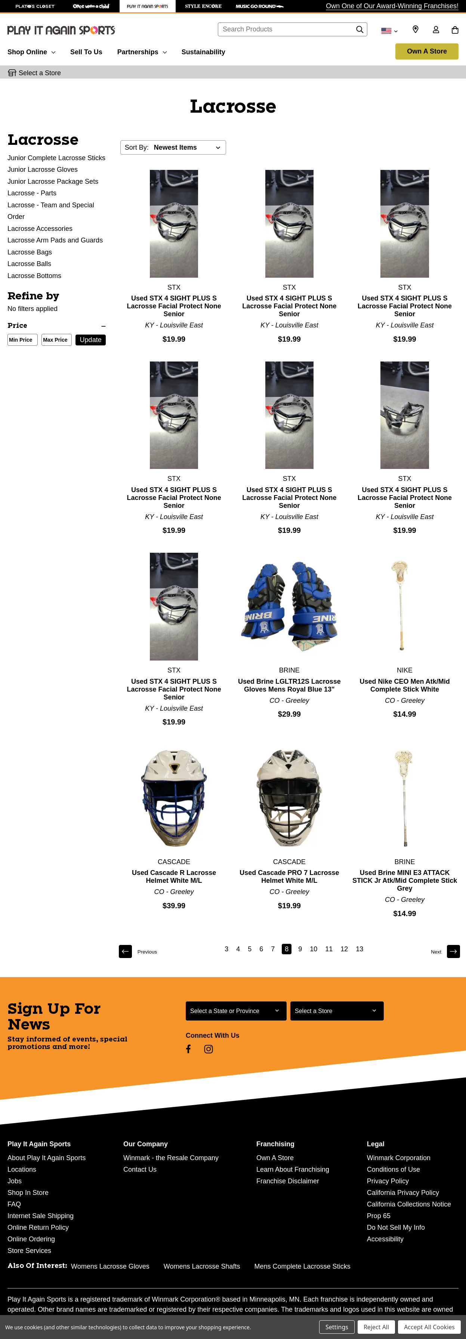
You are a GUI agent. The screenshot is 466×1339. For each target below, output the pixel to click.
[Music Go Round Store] (260, 6)
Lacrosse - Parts (31, 193)
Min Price (19, 341)
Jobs (14, 1181)
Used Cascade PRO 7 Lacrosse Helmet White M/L (289, 876)
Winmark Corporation (398, 1158)
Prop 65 (379, 1216)
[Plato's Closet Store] (35, 6)
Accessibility (385, 1239)
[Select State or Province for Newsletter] (236, 1011)
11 (330, 949)
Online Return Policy (38, 1227)
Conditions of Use (393, 1169)
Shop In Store (28, 1192)
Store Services (29, 1250)
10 (314, 949)
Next (443, 951)
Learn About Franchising (292, 1169)
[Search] (360, 31)
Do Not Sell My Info (396, 1227)
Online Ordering (31, 1239)
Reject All (376, 1327)
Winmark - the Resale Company (171, 1158)
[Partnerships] (142, 50)
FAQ (14, 1204)
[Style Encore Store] (204, 6)
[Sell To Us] (86, 50)
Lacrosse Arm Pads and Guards (55, 240)
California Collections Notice (409, 1204)
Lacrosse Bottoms (34, 276)
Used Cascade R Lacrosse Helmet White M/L (174, 876)
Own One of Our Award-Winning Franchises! (392, 6)
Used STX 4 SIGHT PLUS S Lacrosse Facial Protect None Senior (174, 306)
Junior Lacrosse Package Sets (52, 181)
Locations (21, 1169)
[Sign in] (435, 30)
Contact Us (140, 1169)
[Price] (56, 326)
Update (91, 340)
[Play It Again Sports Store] (148, 6)
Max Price (53, 341)
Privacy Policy (388, 1181)
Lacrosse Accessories (39, 228)
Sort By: (137, 147)
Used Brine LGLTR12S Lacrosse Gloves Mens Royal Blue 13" (289, 685)
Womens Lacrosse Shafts (202, 1266)
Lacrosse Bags (29, 252)
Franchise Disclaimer (287, 1181)
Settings (336, 1327)
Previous (141, 951)
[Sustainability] (203, 50)
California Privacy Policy (403, 1192)
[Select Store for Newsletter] (337, 1011)
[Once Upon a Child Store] (92, 6)
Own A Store (427, 51)
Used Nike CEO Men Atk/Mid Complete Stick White (404, 685)
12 (345, 949)
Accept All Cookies (429, 1327)
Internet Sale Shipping (40, 1216)
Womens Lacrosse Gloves (110, 1266)
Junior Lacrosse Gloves (42, 169)
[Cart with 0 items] (455, 30)
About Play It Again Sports (46, 1158)
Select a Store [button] (40, 73)
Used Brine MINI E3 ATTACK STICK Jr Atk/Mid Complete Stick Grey (404, 880)
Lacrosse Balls (29, 264)
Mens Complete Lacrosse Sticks (302, 1266)
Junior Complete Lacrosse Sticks (56, 158)
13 (360, 949)
